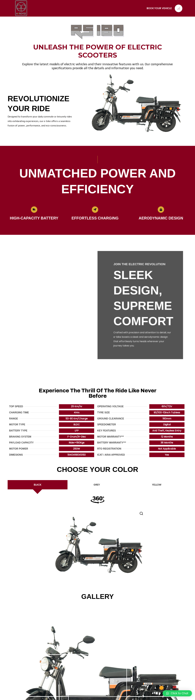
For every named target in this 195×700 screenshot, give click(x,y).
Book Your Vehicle (159, 8)
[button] (177, 693)
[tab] (37, 485)
